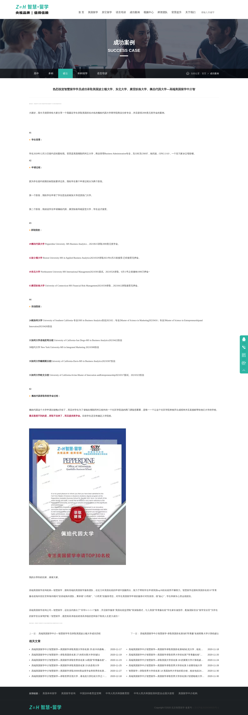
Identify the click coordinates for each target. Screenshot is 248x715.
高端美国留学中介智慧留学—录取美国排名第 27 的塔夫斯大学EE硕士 (65, 654)
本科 (50, 73)
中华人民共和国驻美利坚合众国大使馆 (154, 693)
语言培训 (121, 12)
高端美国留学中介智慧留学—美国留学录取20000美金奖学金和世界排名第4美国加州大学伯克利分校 (80, 671)
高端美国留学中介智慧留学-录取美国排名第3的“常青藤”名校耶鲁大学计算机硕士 (179, 633)
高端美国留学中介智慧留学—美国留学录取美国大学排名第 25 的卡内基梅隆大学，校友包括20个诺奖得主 (83, 649)
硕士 (65, 73)
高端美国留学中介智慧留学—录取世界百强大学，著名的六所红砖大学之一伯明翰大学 (73, 676)
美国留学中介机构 (187, 693)
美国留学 (93, 12)
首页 (204, 73)
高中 (36, 73)
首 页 (81, 12)
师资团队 (163, 12)
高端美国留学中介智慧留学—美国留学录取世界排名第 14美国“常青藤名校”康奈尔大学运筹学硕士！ (80, 660)
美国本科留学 (50, 693)
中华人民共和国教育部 (117, 693)
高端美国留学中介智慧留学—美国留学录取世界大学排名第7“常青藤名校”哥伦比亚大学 (171, 654)
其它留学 (107, 12)
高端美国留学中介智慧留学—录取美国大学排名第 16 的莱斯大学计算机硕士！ (167, 660)
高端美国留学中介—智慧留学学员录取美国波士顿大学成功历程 (70, 633)
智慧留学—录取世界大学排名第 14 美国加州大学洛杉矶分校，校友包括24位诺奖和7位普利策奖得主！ (179, 671)
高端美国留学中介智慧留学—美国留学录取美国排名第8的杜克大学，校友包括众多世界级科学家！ (177, 649)
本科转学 (83, 73)
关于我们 (190, 12)
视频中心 (149, 12)
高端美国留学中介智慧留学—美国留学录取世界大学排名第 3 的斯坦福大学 (165, 665)
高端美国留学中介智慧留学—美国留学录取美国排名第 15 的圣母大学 (65, 665)
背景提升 (176, 12)
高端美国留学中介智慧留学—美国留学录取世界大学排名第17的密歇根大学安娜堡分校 (171, 676)
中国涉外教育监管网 (90, 693)
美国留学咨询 (68, 693)
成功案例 (135, 12)
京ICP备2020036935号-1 (206, 707)
